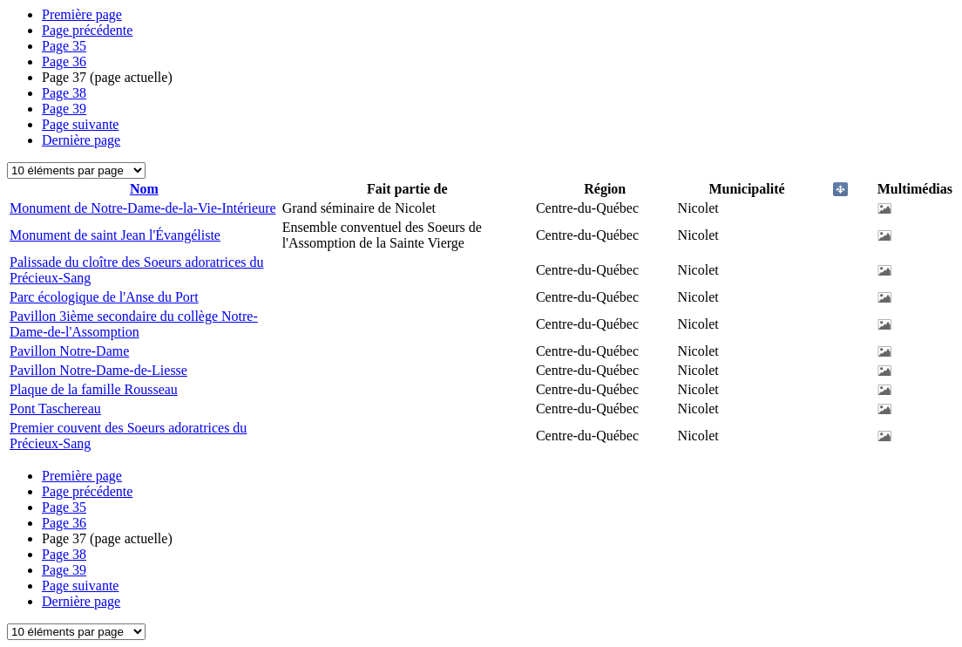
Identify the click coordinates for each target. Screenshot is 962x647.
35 (64, 45)
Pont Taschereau (55, 408)
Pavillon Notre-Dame (69, 351)
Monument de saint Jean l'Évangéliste (115, 235)
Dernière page (81, 140)
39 (64, 108)
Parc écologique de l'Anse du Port (104, 296)
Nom (144, 188)
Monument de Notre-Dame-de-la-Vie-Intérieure (143, 208)
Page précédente (87, 30)
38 (64, 92)
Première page (82, 14)
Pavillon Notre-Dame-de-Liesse (98, 370)
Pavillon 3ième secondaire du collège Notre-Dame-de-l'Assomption (134, 324)
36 (64, 61)
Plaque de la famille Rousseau (94, 389)
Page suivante (80, 124)
